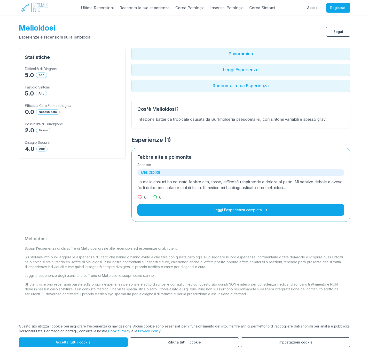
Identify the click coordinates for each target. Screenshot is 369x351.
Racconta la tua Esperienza (241, 85)
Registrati (338, 8)
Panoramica (241, 53)
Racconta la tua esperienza (144, 7)
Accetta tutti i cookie (73, 342)
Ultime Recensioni (97, 7)
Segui (338, 32)
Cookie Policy (119, 331)
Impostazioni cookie (295, 342)
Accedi (313, 8)
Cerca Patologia (189, 7)
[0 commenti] (157, 197)
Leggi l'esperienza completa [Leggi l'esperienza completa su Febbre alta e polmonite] (241, 210)
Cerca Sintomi (262, 7)
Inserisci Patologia (226, 7)
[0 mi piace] (142, 197)
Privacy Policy (149, 331)
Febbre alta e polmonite (164, 157)
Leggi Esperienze (241, 69)
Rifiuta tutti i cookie (184, 342)
